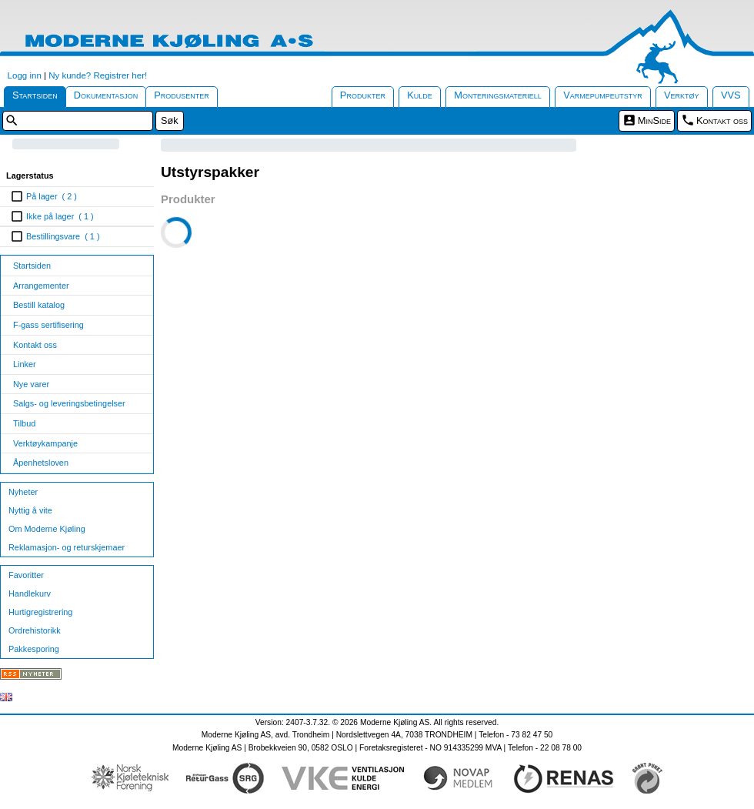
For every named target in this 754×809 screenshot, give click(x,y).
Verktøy (681, 95)
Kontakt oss (722, 120)
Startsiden (35, 95)
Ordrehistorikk (34, 630)
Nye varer (31, 384)
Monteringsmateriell (498, 95)
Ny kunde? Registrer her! (97, 75)
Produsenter (181, 95)
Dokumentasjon (106, 95)
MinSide (654, 120)
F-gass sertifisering (48, 324)
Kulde (419, 95)
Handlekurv (29, 593)
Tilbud (24, 423)
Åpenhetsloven (40, 462)
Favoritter (26, 575)
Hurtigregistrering (40, 612)
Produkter (362, 95)
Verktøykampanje (45, 443)
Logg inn (25, 75)
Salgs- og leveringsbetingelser (69, 403)
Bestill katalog (39, 304)
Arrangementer (41, 285)
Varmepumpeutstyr (602, 95)
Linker (24, 364)
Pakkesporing (33, 649)
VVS (731, 95)
